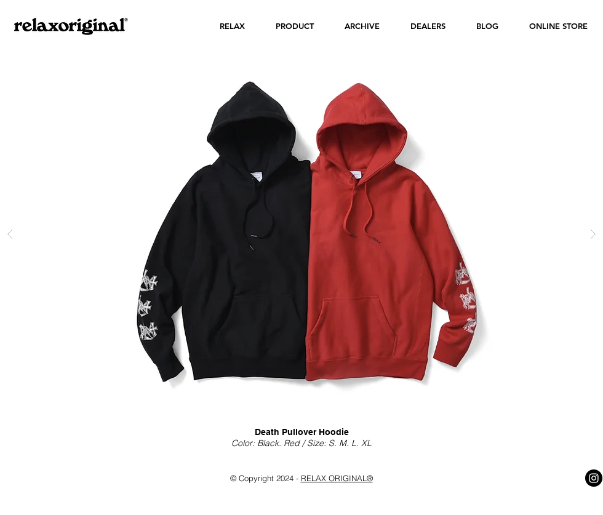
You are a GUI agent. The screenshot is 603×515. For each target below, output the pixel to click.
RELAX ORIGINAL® (337, 478)
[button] (232, 26)
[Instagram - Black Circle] (593, 478)
